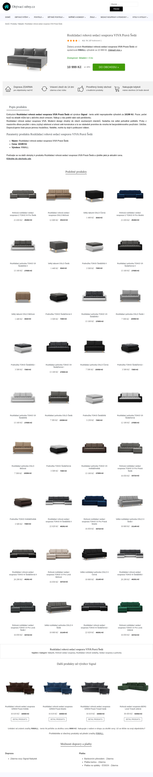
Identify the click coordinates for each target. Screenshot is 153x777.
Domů (7, 17)
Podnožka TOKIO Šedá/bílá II (94, 263)
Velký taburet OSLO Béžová (22, 314)
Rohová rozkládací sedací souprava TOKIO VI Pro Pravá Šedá (130, 468)
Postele (38, 17)
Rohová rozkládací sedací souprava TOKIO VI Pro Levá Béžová (59, 574)
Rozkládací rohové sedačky (87, 653)
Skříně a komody (76, 17)
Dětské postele (55, 17)
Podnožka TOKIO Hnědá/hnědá (23, 519)
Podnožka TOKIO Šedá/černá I (130, 365)
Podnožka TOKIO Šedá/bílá (94, 415)
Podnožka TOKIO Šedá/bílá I (23, 365)
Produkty (14, 24)
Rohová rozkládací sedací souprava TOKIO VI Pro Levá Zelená (130, 627)
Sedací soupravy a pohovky (113, 17)
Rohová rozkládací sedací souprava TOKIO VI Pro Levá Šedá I (23, 627)
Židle (92, 17)
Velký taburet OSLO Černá (94, 213)
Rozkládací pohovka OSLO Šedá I (130, 314)
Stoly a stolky (139, 17)
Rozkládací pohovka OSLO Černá (94, 365)
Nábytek (21, 24)
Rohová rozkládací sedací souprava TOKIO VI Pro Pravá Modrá (94, 521)
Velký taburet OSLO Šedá (58, 263)
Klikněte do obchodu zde (18, 159)
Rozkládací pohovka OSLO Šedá (58, 415)
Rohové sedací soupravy (65, 653)
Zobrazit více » (115, 50)
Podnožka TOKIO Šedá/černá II (59, 314)
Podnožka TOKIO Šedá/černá (58, 466)
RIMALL (82, 50)
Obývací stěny (21, 17)
